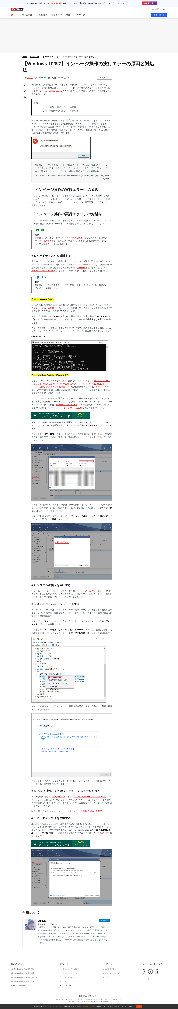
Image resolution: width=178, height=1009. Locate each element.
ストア (14, 15)
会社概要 (155, 9)
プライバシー (93, 996)
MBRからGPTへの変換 (66, 405)
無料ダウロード (89, 35)
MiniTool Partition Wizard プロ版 (22, 973)
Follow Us (105, 920)
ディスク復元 (64, 981)
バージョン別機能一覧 (19, 985)
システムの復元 (90, 591)
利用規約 (83, 996)
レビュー (106, 977)
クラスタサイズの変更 (72, 408)
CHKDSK (81, 267)
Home (24, 57)
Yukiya (30, 78)
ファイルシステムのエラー (46, 308)
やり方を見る (149, 3)
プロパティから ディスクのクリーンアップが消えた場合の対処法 (72, 811)
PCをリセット (58, 796)
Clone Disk (34, 57)
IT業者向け (57, 15)
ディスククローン (66, 985)
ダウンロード (159, 15)
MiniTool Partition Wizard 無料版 (22, 969)
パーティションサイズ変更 (69, 969)
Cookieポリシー (87, 1007)
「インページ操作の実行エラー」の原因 (57, 107)
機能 (69, 15)
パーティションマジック (68, 977)
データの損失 (45, 241)
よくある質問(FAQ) (110, 969)
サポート (144, 9)
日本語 (102, 78)
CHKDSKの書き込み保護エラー (54, 387)
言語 (149, 979)
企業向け (43, 15)
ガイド (105, 833)
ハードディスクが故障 (72, 238)
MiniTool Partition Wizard (51, 91)
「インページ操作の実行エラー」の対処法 (58, 111)
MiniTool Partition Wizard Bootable (23, 981)
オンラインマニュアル (111, 973)
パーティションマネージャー (70, 973)
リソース (82, 15)
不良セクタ (88, 264)
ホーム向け (28, 15)
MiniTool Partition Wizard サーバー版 (24, 977)
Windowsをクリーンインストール (89, 796)
